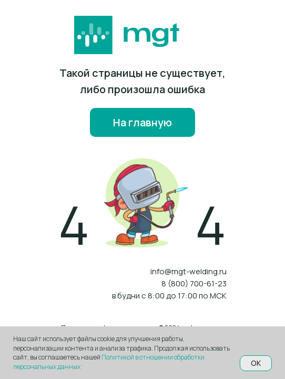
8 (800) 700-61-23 (194, 283)
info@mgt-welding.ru (188, 271)
